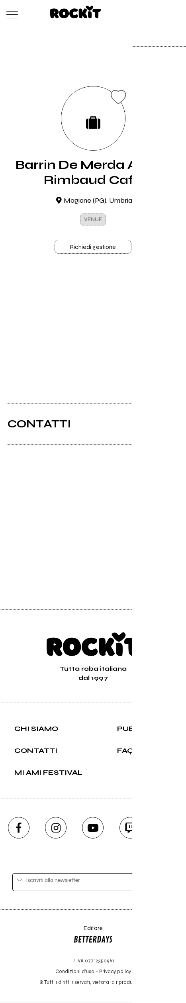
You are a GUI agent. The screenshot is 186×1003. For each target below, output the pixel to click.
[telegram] (167, 828)
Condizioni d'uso (74, 972)
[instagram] (56, 828)
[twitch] (130, 828)
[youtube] (93, 828)
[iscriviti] (160, 882)
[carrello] (145, 12)
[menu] (10, 12)
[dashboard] (176, 12)
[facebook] (18, 828)
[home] (75, 12)
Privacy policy (115, 972)
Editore (93, 936)
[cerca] (160, 12)
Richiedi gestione (93, 247)
